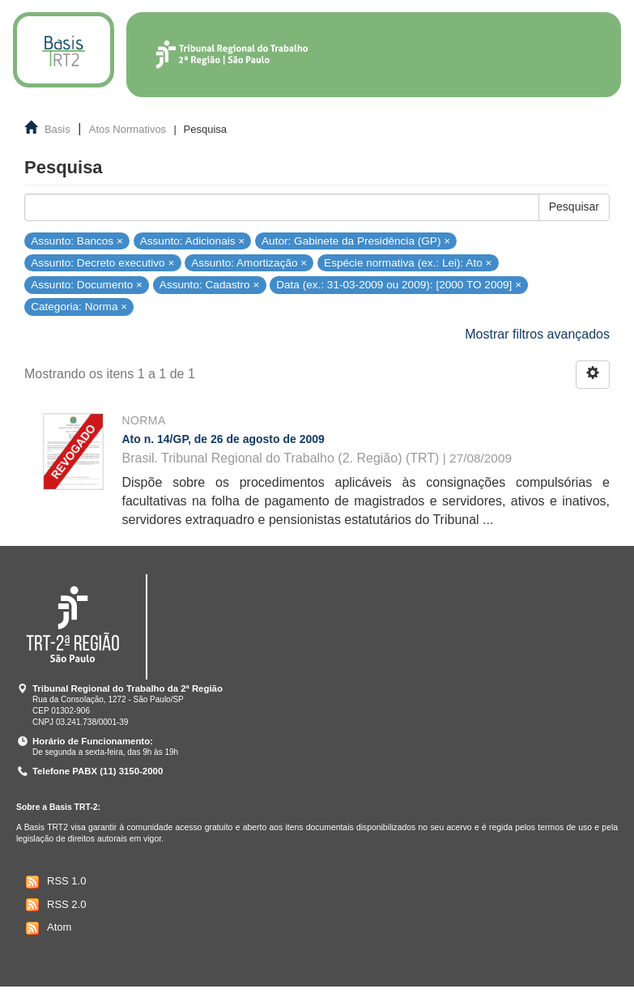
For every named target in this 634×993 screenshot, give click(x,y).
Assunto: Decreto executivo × (102, 262)
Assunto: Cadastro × (210, 285)
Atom (46, 928)
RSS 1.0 (54, 882)
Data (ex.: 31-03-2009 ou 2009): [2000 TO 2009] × (398, 285)
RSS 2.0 (54, 904)
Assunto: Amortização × (249, 262)
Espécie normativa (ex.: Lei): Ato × (407, 262)
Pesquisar (574, 206)
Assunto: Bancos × (77, 240)
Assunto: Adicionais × (192, 240)
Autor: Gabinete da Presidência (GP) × (356, 240)
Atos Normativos (127, 129)
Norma (144, 420)
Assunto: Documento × (87, 285)
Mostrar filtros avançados (537, 334)
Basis (57, 129)
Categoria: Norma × (79, 306)
